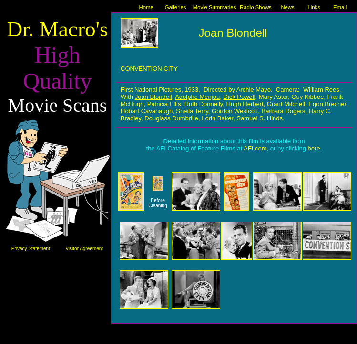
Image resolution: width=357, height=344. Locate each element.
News (287, 7)
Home (146, 7)
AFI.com (255, 148)
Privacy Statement (30, 248)
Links (313, 7)
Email (340, 7)
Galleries (175, 7)
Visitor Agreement (84, 248)
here (314, 148)
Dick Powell (239, 96)
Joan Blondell (232, 32)
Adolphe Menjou (197, 96)
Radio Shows (256, 7)
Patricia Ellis (164, 104)
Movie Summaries (214, 7)
